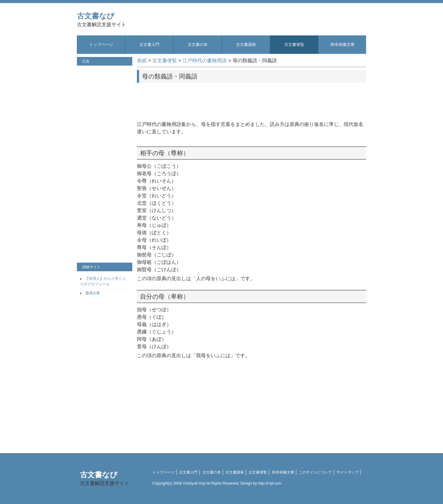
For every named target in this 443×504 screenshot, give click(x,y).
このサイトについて (315, 472)
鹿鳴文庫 (92, 293)
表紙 (142, 60)
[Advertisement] (252, 100)
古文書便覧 (294, 44)
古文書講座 (246, 44)
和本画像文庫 (342, 44)
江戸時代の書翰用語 (204, 60)
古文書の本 (198, 44)
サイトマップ (348, 472)
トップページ (101, 44)
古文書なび (101, 19)
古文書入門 (149, 44)
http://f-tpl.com (269, 483)
